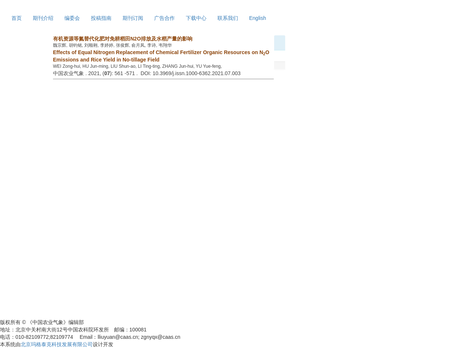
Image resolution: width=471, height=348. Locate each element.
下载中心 (196, 18)
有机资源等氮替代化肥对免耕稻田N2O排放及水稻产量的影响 (122, 39)
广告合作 (164, 18)
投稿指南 (101, 18)
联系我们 (227, 18)
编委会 (72, 18)
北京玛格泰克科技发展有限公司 (57, 344)
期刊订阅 (133, 18)
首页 (16, 18)
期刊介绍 (43, 18)
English (257, 18)
